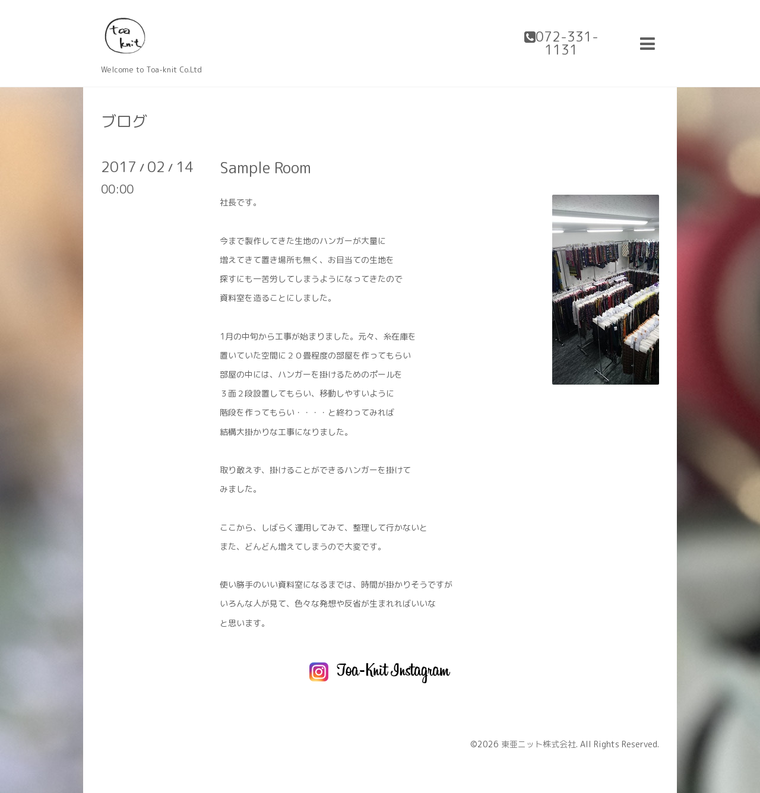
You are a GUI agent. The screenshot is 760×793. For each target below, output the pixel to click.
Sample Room (265, 167)
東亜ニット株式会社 (538, 744)
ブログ (124, 121)
